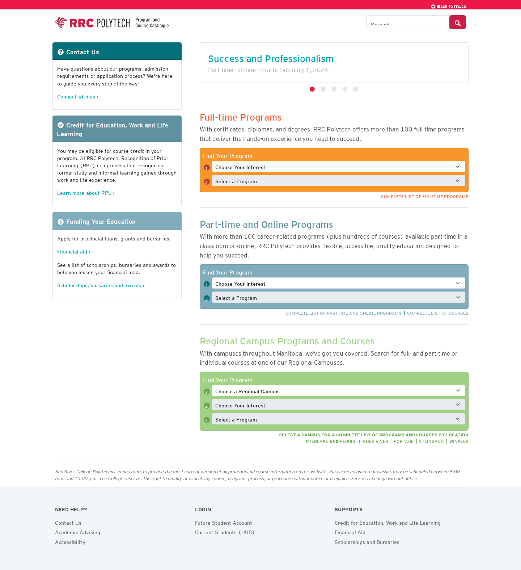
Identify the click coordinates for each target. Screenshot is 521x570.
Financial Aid (350, 531)
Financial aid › (73, 250)
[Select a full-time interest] (338, 166)
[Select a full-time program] (338, 180)
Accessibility (70, 541)
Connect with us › (77, 95)
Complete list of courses (438, 312)
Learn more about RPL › (85, 192)
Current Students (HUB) (225, 531)
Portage (404, 440)
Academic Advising (77, 531)
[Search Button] (457, 22)
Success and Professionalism (271, 56)
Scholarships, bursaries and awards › (100, 284)
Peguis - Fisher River (364, 440)
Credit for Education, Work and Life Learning (388, 522)
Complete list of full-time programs (425, 195)
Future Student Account (223, 522)
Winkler (459, 440)
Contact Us (68, 522)
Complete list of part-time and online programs (343, 312)
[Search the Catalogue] (408, 22)
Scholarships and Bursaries (367, 541)
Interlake (316, 440)
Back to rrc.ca (448, 5)
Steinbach (431, 440)
